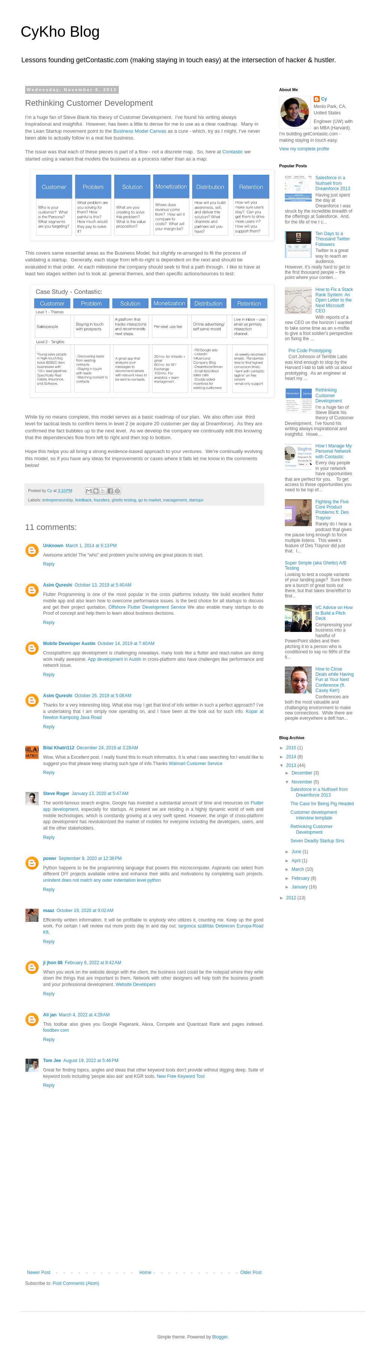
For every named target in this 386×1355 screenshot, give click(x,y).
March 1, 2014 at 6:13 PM (91, 545)
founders (101, 500)
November (303, 782)
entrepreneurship (57, 500)
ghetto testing (124, 500)
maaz (48, 910)
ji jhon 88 (53, 962)
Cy (324, 99)
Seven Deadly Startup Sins (317, 840)
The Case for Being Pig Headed (322, 803)
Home (145, 1272)
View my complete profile (304, 149)
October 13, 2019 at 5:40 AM (103, 585)
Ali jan (50, 1014)
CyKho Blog (60, 31)
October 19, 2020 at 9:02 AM (85, 910)
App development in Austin (114, 659)
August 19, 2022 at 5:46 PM (90, 1060)
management (175, 500)
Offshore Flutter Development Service (147, 607)
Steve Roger (56, 793)
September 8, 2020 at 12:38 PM (89, 858)
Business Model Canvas (139, 131)
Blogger (219, 1337)
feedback (83, 500)
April (297, 860)
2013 (292, 765)
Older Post (251, 1272)
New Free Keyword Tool (180, 1076)
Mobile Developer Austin (69, 643)
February (301, 878)
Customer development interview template (313, 815)
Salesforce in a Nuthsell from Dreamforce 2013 (333, 183)
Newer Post (38, 1272)
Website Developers (135, 984)
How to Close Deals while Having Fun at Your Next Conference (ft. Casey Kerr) (335, 679)
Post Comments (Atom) (75, 1283)
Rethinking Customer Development (329, 395)
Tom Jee (52, 1060)
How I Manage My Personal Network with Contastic (334, 451)
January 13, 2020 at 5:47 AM (100, 793)
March (298, 869)
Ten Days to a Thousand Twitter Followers (333, 239)
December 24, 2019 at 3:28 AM (107, 747)
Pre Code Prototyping (310, 350)
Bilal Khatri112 (58, 747)
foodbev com (56, 1030)
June (297, 851)
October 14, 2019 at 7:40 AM (126, 643)
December (303, 773)
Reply (49, 564)
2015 (292, 747)
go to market (149, 500)
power (49, 858)
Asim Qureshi (57, 585)
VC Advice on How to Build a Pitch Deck (334, 613)
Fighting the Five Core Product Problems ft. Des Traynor (332, 510)
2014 (292, 756)
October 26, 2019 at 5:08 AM (103, 695)
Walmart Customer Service (196, 763)
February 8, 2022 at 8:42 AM (93, 962)
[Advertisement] (144, 1232)
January (300, 887)
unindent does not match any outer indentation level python (102, 880)
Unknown (53, 545)
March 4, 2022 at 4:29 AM (84, 1014)
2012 (292, 897)
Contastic (232, 152)
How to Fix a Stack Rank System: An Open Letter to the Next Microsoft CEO (334, 300)
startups (196, 500)
